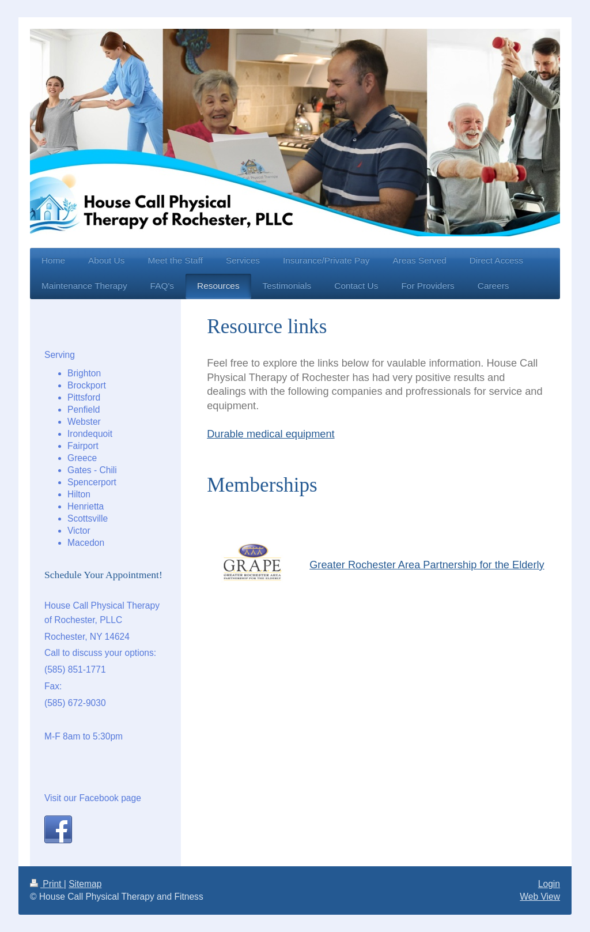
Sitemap (85, 884)
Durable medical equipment (270, 434)
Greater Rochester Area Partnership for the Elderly (426, 565)
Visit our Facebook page (92, 798)
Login (549, 884)
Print (47, 884)
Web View (540, 896)
